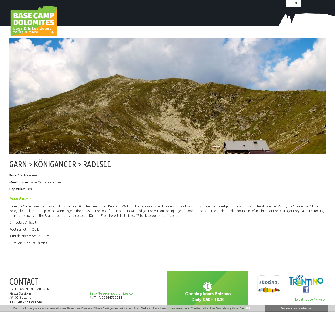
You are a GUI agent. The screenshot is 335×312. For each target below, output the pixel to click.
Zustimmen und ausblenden (296, 308)
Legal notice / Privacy (310, 299)
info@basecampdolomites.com (112, 293)
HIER (247, 308)
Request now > (20, 198)
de (296, 3)
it (290, 3)
